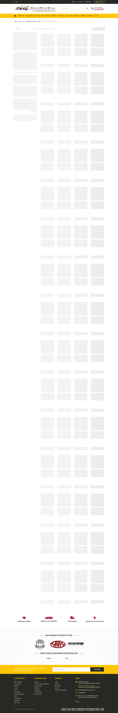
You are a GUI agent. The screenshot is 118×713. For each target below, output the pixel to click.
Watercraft (17, 702)
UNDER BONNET (21, 15)
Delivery (81, 1)
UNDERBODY (54, 15)
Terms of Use (38, 694)
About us (73, 1)
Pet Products (17, 692)
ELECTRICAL (61, 15)
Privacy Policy (38, 692)
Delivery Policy (38, 686)
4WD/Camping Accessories (33, 15)
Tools (15, 696)
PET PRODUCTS (90, 15)
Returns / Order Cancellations (42, 684)
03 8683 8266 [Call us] (81, 692)
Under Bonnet (17, 698)
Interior (16, 690)
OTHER (96, 15)
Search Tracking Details (61, 690)
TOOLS (42, 15)
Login (56, 682)
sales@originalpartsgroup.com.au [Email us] (86, 690)
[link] (15, 2)
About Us (37, 682)
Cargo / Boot (17, 684)
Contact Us (88, 1)
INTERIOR (83, 15)
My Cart (57, 688)
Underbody (17, 700)
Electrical (16, 686)
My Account (58, 686)
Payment (37, 688)
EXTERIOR (47, 15)
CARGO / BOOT (68, 15)
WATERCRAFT (76, 15)
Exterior (16, 688)
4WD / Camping (18, 682)
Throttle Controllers (19, 694)
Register (57, 684)
